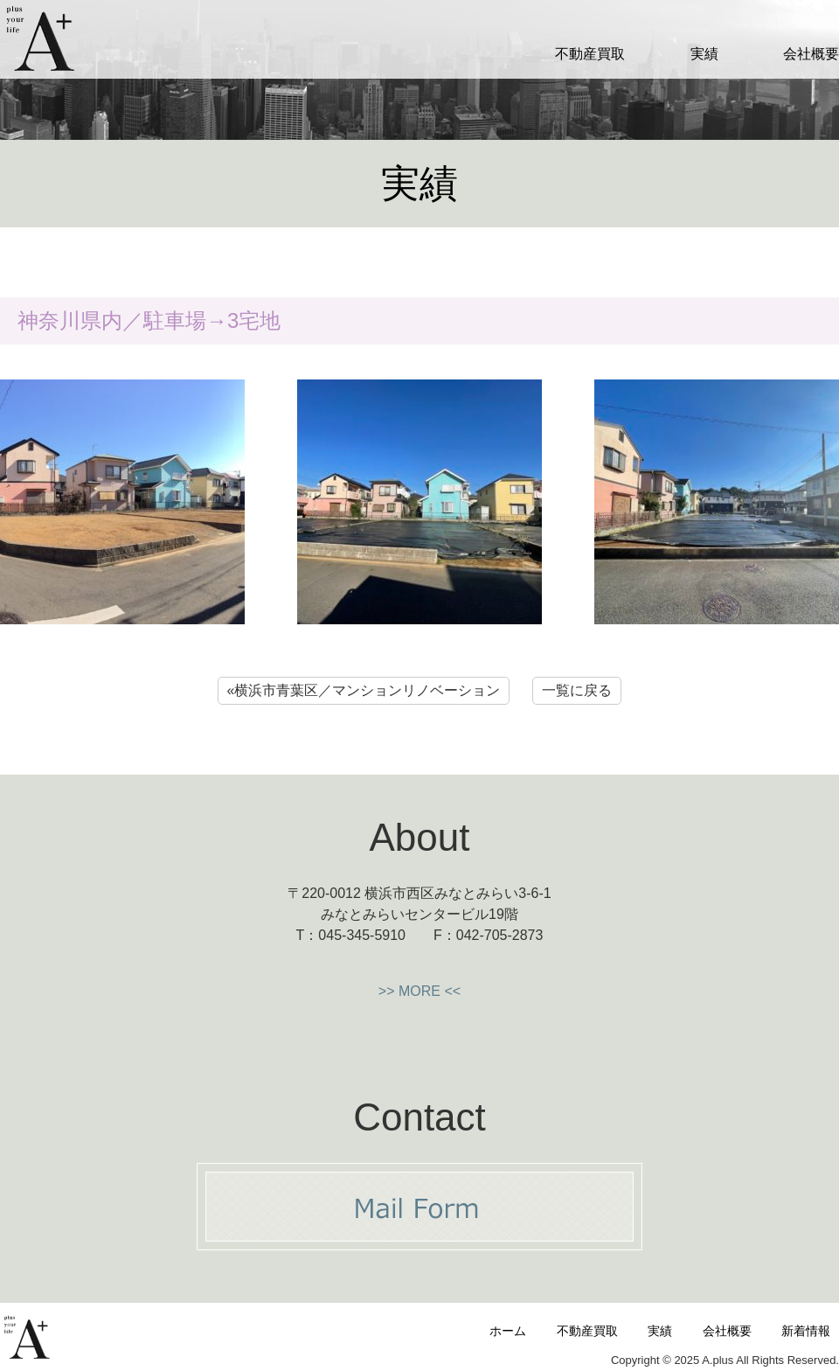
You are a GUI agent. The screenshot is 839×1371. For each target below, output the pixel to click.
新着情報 (805, 1331)
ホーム (507, 1331)
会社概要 (811, 53)
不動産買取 (590, 53)
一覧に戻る (577, 690)
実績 (704, 53)
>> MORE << (419, 991)
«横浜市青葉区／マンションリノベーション (364, 690)
